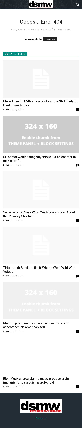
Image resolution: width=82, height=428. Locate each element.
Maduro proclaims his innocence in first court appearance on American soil (36, 325)
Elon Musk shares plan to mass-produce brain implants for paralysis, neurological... (36, 380)
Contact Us (41, 418)
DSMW (6, 109)
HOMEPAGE (50, 39)
